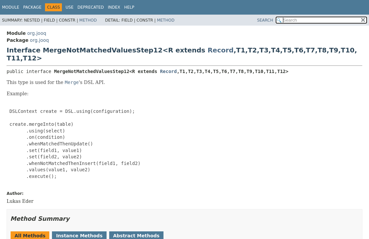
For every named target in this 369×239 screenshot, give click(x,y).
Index (114, 7)
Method (88, 20)
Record (221, 50)
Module (10, 7)
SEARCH (265, 20)
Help (129, 7)
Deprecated (90, 7)
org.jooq (36, 33)
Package (32, 7)
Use (69, 7)
